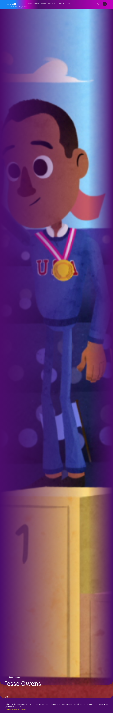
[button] (7, 4)
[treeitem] (33, 4)
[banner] (18, 4)
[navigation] (59, 4)
